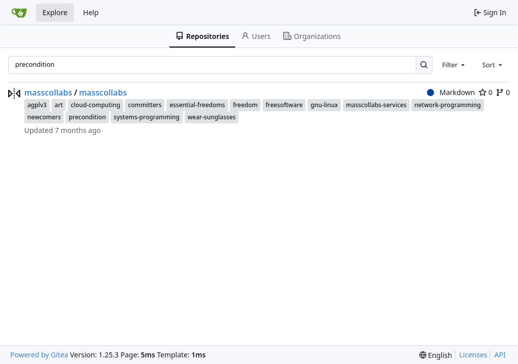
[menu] (435, 355)
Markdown (451, 92)
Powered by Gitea (39, 354)
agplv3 (37, 105)
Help (91, 12)
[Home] (19, 13)
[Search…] (424, 65)
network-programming (447, 105)
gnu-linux (324, 105)
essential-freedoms (197, 105)
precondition (87, 117)
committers (144, 105)
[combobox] (454, 64)
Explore (54, 12)
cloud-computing (95, 105)
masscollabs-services (376, 105)
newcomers (44, 117)
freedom (245, 105)
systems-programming (147, 117)
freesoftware (284, 105)
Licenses (473, 354)
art (59, 105)
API (499, 354)
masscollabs (48, 92)
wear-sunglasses (212, 117)
